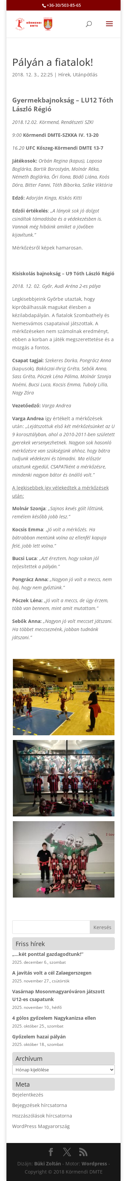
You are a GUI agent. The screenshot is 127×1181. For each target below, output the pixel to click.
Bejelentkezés (27, 1094)
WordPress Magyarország (41, 1126)
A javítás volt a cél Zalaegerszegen (51, 973)
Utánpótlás (85, 74)
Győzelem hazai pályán (39, 1036)
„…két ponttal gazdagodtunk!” (47, 954)
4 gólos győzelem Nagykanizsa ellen (54, 1018)
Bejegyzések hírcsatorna (39, 1105)
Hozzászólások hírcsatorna (42, 1115)
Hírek (64, 74)
